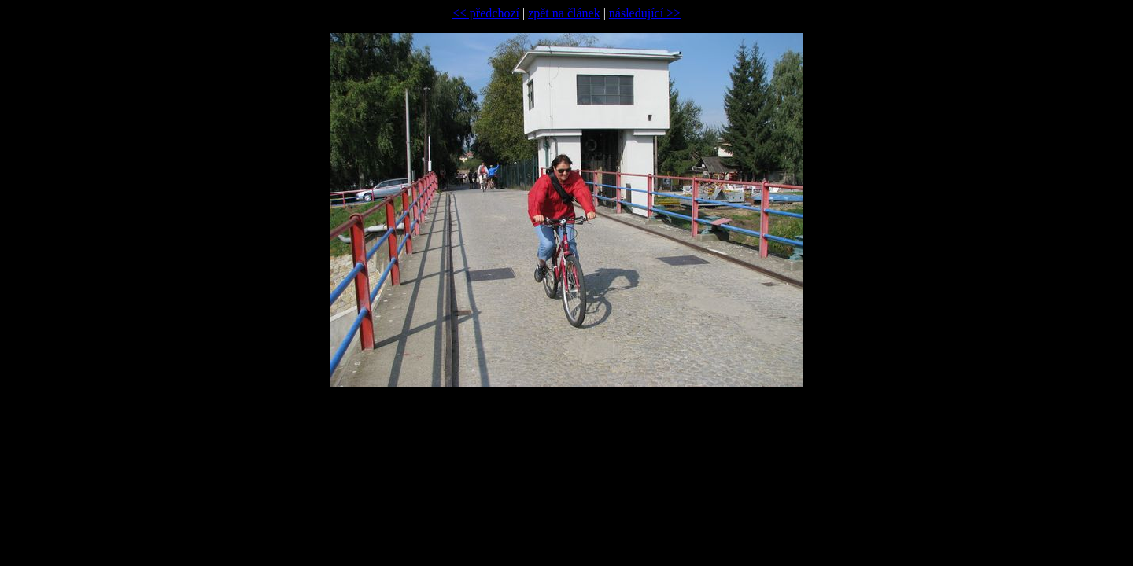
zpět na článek (564, 13)
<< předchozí (485, 13)
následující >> (645, 13)
